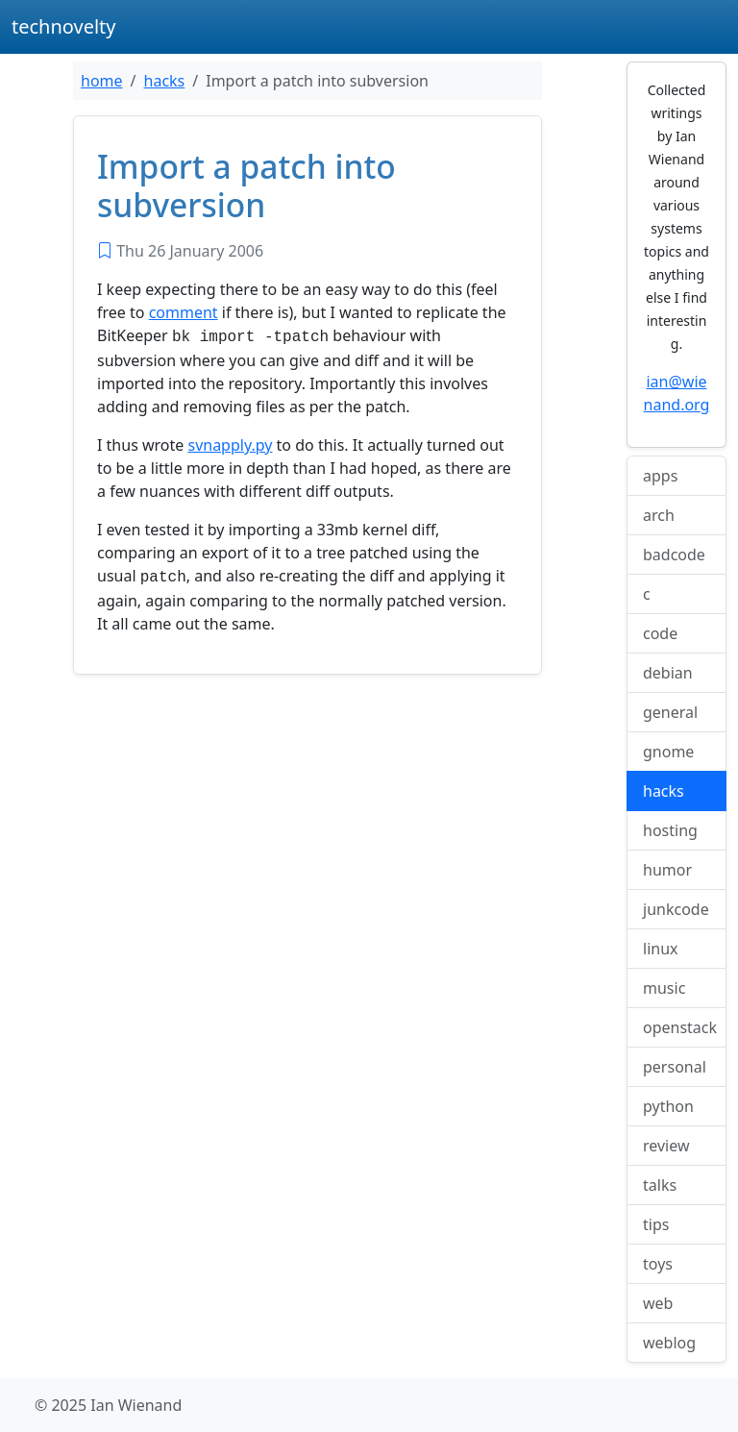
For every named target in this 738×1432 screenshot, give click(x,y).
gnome (668, 751)
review (666, 1145)
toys (658, 1263)
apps (660, 475)
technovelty (64, 26)
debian (668, 672)
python (668, 1106)
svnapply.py (229, 443)
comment (183, 312)
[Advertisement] (307, 828)
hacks (164, 80)
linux (660, 948)
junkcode (676, 909)
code (660, 633)
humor (667, 869)
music (664, 988)
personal (674, 1066)
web (658, 1303)
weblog (669, 1342)
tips (656, 1224)
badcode (674, 554)
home (102, 80)
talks (659, 1185)
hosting (670, 830)
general (670, 712)
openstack (680, 1027)
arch (659, 515)
